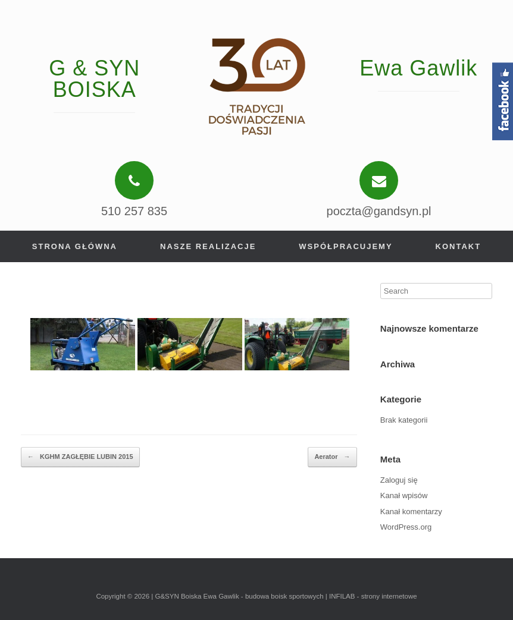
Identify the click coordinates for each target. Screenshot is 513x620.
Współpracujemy (345, 246)
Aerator (332, 457)
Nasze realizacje (208, 246)
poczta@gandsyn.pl (379, 211)
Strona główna (74, 246)
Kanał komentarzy (411, 511)
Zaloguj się (399, 480)
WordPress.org (405, 527)
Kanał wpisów (404, 495)
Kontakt (458, 246)
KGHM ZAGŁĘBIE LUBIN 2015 (80, 457)
